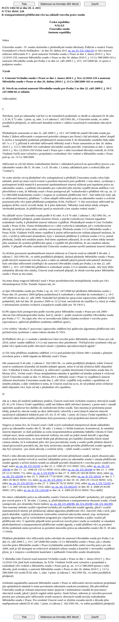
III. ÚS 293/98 (84, 503)
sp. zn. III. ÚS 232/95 (28, 466)
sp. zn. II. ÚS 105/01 (89, 476)
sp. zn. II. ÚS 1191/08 (36, 490)
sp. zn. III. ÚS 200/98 (62, 503)
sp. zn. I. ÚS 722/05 (99, 483)
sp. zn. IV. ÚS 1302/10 (81, 50)
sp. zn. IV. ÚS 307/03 (21, 483)
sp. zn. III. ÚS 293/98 (80, 469)
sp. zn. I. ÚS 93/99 (43, 473)
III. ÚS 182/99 (103, 503)
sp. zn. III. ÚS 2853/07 (65, 486)
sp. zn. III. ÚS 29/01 (50, 479)
